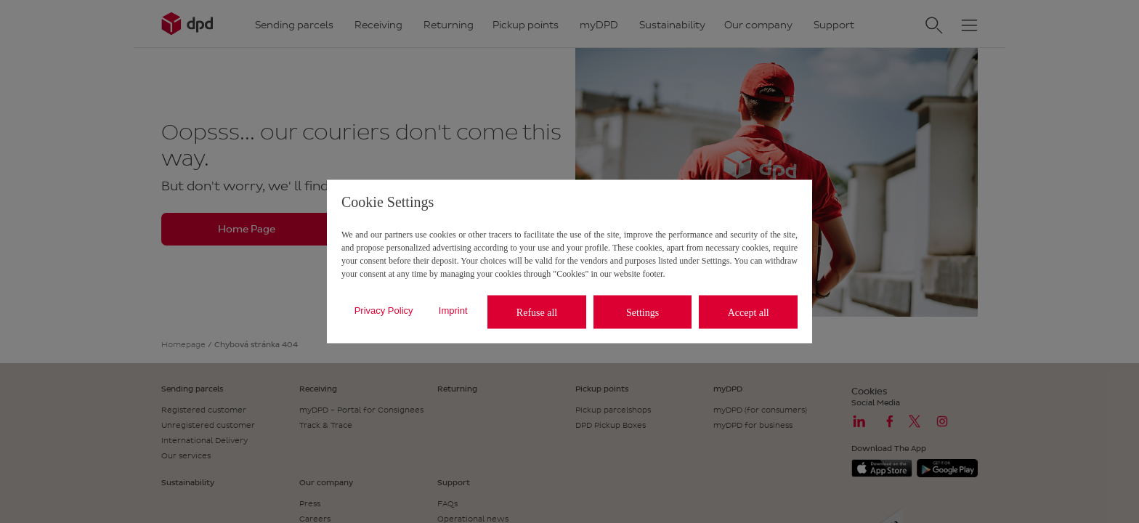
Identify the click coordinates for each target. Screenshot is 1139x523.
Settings (642, 312)
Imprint (453, 309)
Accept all (748, 312)
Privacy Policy (383, 309)
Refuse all (536, 312)
